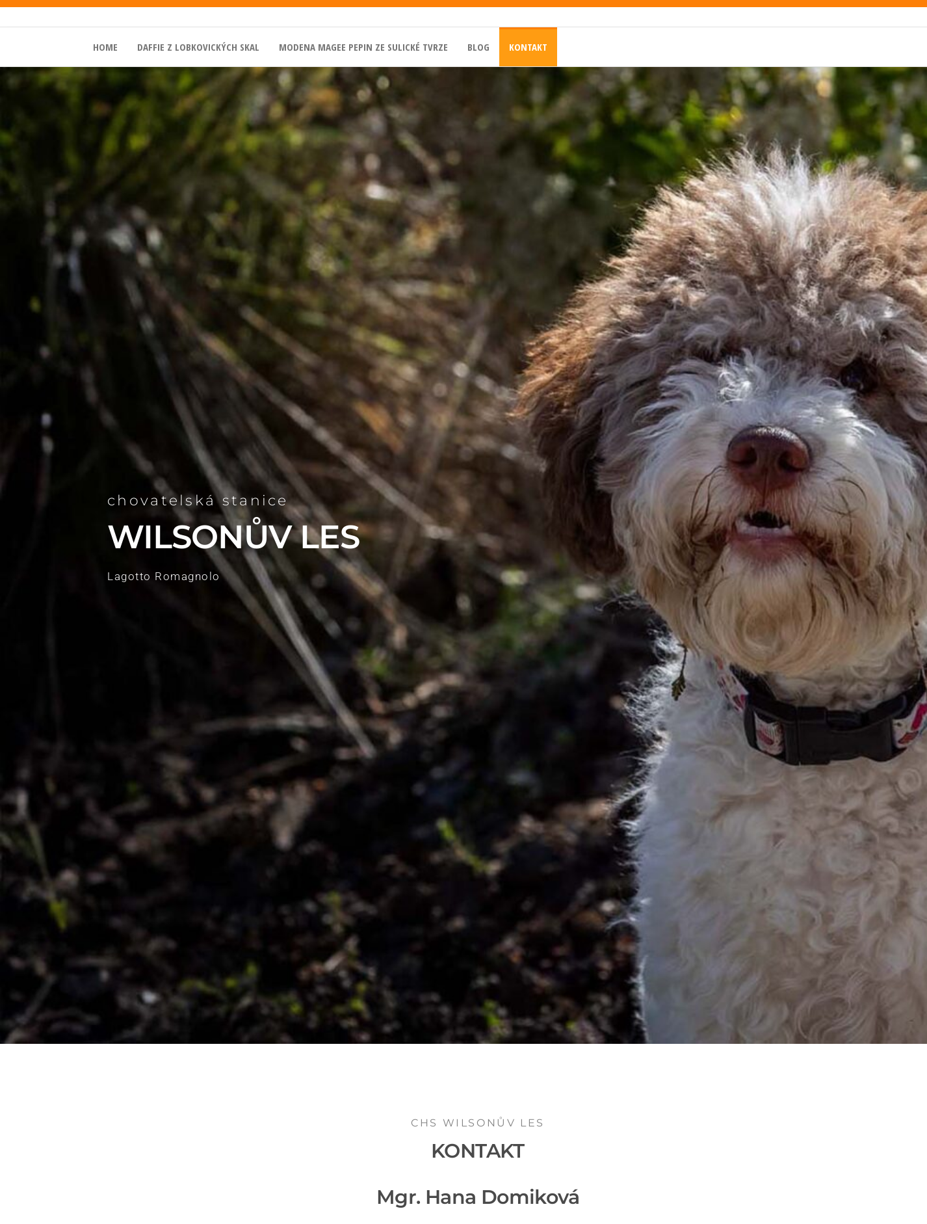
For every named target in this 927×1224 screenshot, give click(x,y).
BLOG (478, 46)
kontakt (528, 46)
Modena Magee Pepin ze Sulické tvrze (363, 46)
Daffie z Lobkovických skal (198, 46)
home (105, 46)
